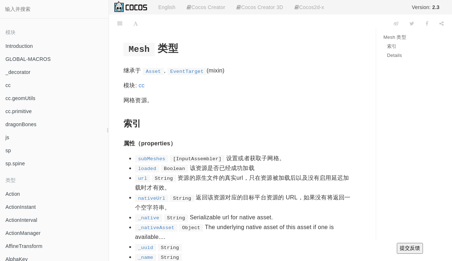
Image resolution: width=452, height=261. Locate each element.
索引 (391, 46)
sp (8, 150)
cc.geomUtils (20, 98)
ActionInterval (21, 220)
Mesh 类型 (394, 37)
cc (8, 85)
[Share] (441, 23)
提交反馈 (410, 248)
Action (12, 194)
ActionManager (23, 233)
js (7, 137)
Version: (425, 7)
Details (394, 55)
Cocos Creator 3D (259, 7)
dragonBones (21, 124)
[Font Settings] (135, 23)
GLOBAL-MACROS (28, 59)
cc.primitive (18, 111)
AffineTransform (23, 246)
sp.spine (15, 163)
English (166, 7)
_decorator (17, 72)
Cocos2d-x (309, 7)
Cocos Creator (206, 7)
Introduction (19, 46)
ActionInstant (20, 207)
